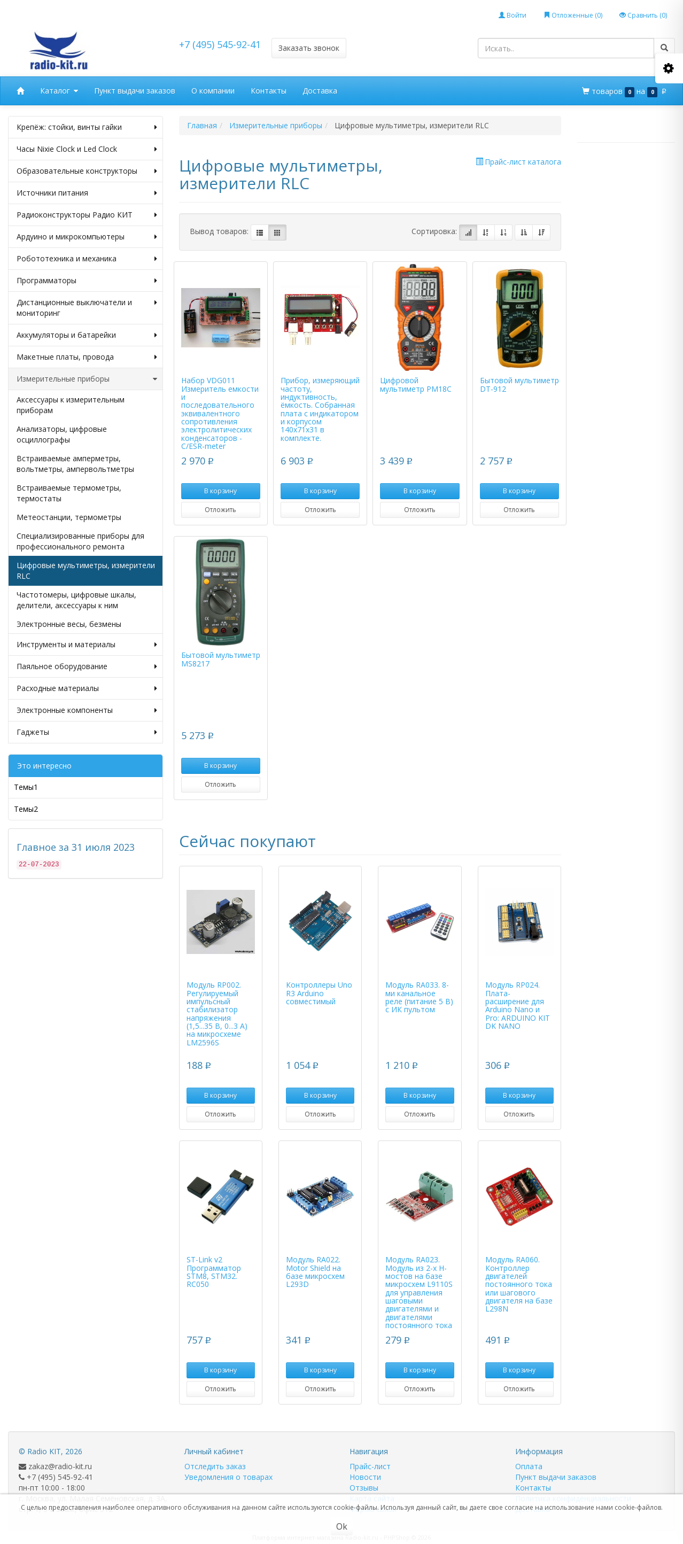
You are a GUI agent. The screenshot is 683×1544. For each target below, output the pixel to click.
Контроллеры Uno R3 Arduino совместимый (319, 993)
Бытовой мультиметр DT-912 (519, 384)
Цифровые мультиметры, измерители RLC (86, 570)
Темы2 (26, 809)
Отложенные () (573, 15)
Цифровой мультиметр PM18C (416, 384)
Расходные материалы (87, 688)
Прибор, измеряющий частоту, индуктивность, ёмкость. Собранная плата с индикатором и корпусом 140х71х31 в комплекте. (320, 409)
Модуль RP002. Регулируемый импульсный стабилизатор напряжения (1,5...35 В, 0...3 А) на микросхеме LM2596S (217, 1014)
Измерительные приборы (87, 379)
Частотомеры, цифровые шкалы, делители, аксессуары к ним (76, 599)
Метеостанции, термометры (69, 517)
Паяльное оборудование (87, 666)
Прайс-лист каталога (518, 162)
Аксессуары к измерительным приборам (71, 404)
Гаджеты (87, 732)
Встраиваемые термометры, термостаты (69, 493)
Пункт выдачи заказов (134, 91)
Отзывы (364, 1488)
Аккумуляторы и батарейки (87, 335)
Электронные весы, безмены (69, 624)
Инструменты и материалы (87, 644)
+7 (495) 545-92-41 (220, 44)
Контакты (268, 91)
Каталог (59, 91)
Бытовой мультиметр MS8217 (220, 659)
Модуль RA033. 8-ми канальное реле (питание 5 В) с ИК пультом (419, 997)
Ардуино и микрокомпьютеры (87, 236)
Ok (341, 1526)
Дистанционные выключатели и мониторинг (87, 308)
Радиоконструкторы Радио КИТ (87, 215)
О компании (213, 91)
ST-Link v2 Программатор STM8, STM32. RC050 (214, 1271)
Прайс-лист (370, 1466)
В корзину (220, 490)
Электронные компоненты (87, 710)
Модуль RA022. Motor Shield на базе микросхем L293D (315, 1271)
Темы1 (26, 787)
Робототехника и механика (87, 258)
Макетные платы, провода (87, 357)
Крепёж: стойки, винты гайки (87, 127)
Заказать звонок (308, 48)
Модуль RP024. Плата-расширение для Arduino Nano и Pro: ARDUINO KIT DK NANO (517, 1005)
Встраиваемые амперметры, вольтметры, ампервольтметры (75, 463)
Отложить (220, 509)
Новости (365, 1477)
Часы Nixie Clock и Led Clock (87, 149)
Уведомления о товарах (228, 1477)
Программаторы (87, 280)
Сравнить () (643, 15)
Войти (512, 15)
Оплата (528, 1466)
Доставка (319, 91)
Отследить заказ (215, 1466)
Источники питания (87, 193)
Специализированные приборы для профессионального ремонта (80, 541)
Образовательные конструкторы (87, 171)
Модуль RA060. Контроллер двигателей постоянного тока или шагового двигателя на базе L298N (519, 1284)
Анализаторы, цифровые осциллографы (62, 434)
